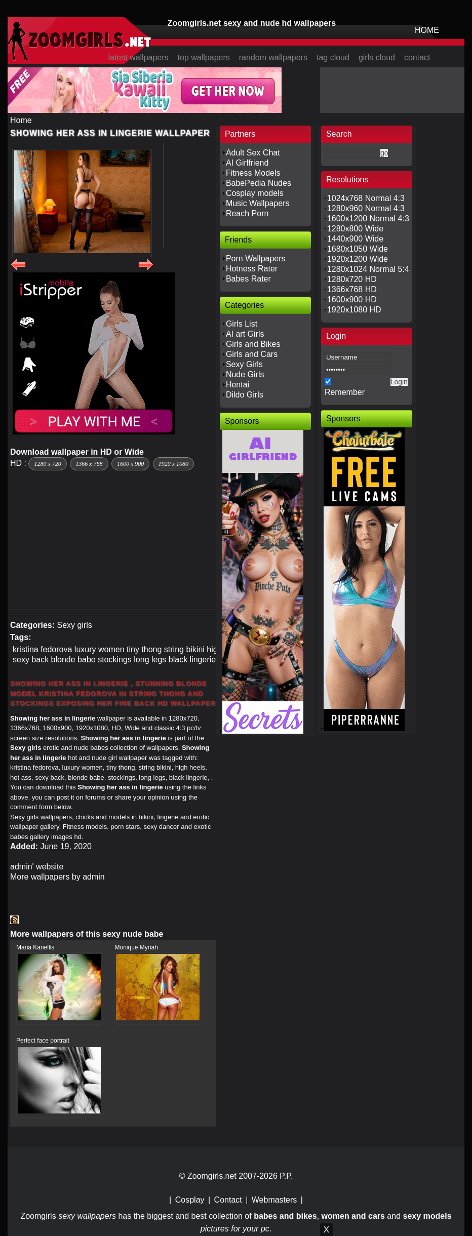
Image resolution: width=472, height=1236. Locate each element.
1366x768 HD (352, 289)
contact (417, 57)
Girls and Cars (252, 354)
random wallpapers (273, 57)
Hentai (237, 384)
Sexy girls (74, 625)
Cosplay (190, 1199)
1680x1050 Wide (357, 249)
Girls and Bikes (253, 344)
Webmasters (274, 1199)
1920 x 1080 (173, 463)
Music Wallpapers (258, 203)
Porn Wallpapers (256, 258)
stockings (115, 659)
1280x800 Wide (355, 228)
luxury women (99, 649)
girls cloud (377, 57)
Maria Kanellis (35, 947)
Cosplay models (255, 193)
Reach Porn (247, 213)
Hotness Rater (252, 268)
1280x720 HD (352, 279)
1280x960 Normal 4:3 (366, 208)
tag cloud (333, 57)
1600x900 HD (352, 299)
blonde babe (73, 659)
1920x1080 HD (354, 309)
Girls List (241, 324)
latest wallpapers (138, 57)
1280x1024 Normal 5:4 (368, 269)
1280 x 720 (47, 463)
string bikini (184, 649)
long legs (150, 659)
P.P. (286, 1176)
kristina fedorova (42, 649)
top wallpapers (204, 57)
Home (21, 120)
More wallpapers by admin (57, 876)
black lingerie (192, 659)
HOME (427, 30)
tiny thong (144, 649)
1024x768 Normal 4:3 (366, 198)
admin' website (36, 866)
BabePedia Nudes (258, 183)
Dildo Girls (244, 394)
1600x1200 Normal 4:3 (368, 218)
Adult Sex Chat (253, 152)
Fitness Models (253, 173)
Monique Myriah (136, 947)
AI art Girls (245, 334)
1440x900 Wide (355, 238)
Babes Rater (248, 278)
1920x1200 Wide (357, 259)
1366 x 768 (88, 463)
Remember (345, 392)
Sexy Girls (244, 364)
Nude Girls (245, 374)
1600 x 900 (130, 463)
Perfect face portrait (42, 1040)
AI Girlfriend (247, 162)
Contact (228, 1199)
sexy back (31, 659)
